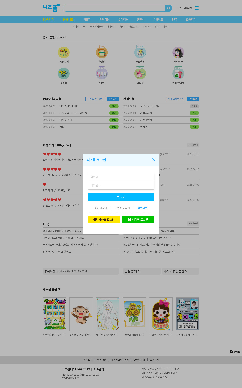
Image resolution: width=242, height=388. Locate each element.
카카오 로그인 (103, 219)
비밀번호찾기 (122, 208)
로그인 (121, 197)
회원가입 (143, 208)
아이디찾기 (100, 208)
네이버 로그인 (138, 219)
